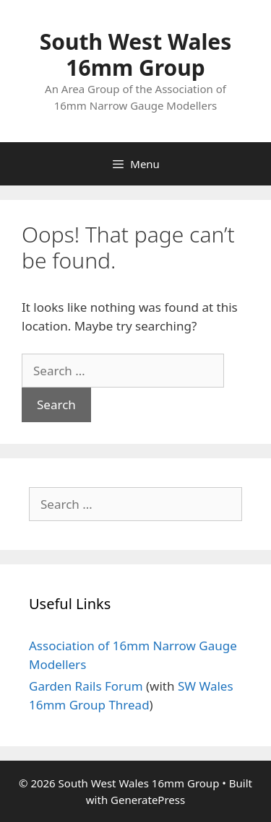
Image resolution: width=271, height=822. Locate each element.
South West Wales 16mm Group (136, 54)
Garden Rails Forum (86, 686)
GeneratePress (148, 799)
